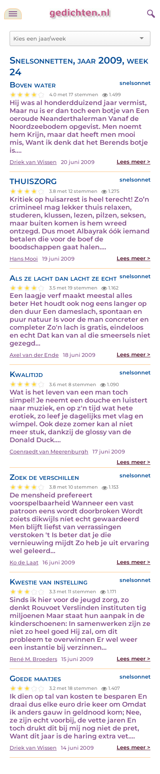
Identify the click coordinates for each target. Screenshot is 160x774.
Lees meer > (133, 162)
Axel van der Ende (34, 355)
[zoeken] (150, 12)
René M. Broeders (33, 659)
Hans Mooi (24, 259)
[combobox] (75, 38)
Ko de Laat (24, 562)
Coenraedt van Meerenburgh (49, 452)
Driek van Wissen (33, 162)
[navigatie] (13, 13)
